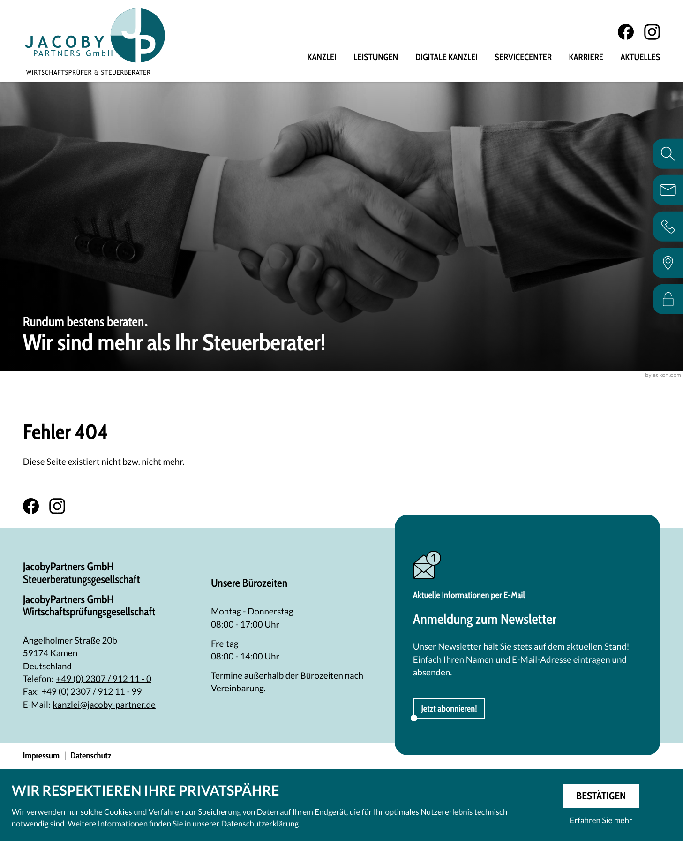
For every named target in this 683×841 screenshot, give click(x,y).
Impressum (41, 756)
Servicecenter (523, 57)
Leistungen (375, 57)
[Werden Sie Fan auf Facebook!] (626, 32)
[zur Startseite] (96, 42)
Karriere (586, 57)
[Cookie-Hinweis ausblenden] (601, 796)
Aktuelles (640, 57)
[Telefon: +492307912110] (103, 680)
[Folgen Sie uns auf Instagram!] (652, 32)
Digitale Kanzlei (446, 57)
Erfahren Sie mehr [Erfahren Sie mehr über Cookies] (601, 820)
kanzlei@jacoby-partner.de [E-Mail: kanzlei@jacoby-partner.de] (104, 705)
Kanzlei (322, 57)
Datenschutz (91, 756)
